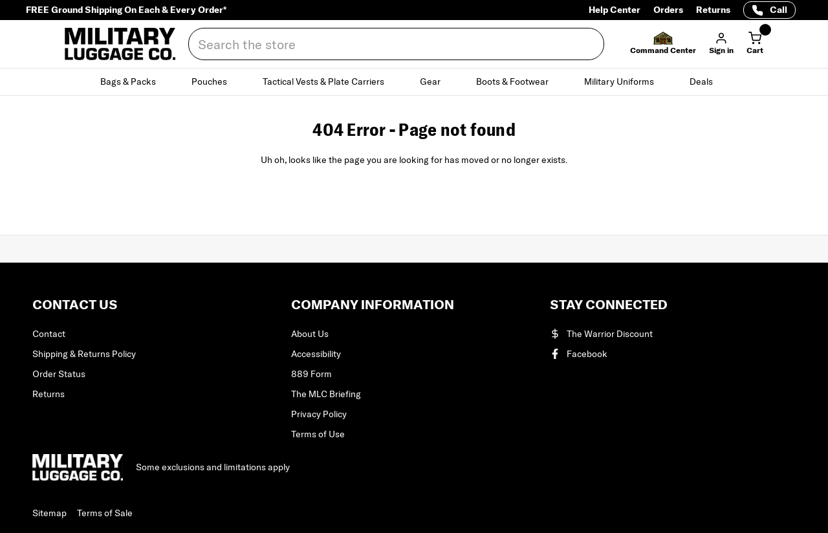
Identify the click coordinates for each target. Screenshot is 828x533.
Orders (668, 10)
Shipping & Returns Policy (84, 354)
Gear (437, 81)
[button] (663, 44)
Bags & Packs (135, 81)
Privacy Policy (319, 414)
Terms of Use (318, 434)
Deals (709, 81)
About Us (310, 334)
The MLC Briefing (326, 394)
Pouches (216, 81)
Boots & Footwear (519, 81)
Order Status (58, 374)
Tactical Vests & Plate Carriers (331, 81)
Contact (48, 334)
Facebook (578, 354)
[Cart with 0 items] (754, 44)
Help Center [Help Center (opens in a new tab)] (614, 10)
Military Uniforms (626, 81)
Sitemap (49, 513)
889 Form (311, 374)
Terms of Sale (105, 513)
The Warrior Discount (601, 334)
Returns (713, 10)
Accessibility (316, 354)
